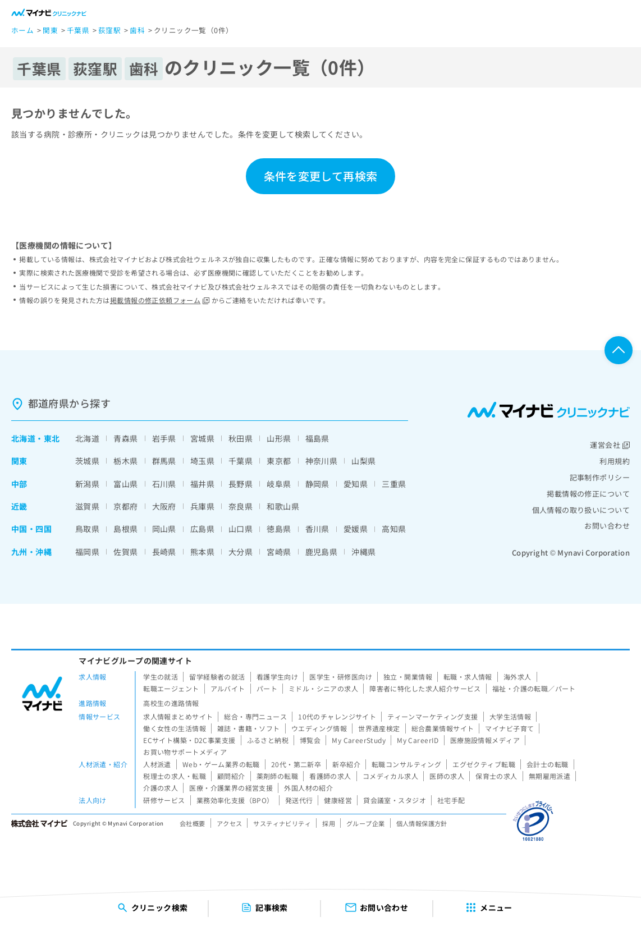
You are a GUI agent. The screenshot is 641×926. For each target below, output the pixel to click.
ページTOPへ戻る (619, 350)
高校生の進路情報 (171, 703)
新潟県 (87, 483)
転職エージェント (171, 688)
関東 (19, 460)
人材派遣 (157, 764)
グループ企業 (365, 823)
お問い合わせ (607, 525)
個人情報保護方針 (421, 823)
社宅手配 (451, 800)
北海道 (23, 438)
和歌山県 (283, 506)
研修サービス (164, 800)
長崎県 (164, 551)
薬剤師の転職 (278, 776)
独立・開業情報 (407, 676)
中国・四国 (31, 528)
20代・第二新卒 (296, 764)
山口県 (240, 528)
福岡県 (87, 551)
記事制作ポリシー (600, 477)
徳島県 (279, 528)
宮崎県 (279, 551)
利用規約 (614, 461)
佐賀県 (125, 551)
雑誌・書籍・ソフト (248, 728)
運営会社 (610, 444)
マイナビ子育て (509, 728)
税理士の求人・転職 (174, 776)
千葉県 (240, 460)
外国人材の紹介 (308, 787)
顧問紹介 (231, 776)
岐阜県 (279, 483)
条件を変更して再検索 (320, 176)
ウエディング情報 (319, 728)
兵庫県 (202, 506)
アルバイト (227, 688)
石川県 (164, 483)
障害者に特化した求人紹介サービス (425, 688)
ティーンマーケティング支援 (432, 716)
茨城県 (87, 460)
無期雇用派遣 (550, 776)
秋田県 (240, 438)
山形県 (279, 438)
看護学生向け (278, 676)
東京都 (279, 460)
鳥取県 (87, 528)
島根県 (125, 528)
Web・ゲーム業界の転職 (221, 764)
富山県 (125, 483)
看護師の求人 (330, 776)
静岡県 (317, 483)
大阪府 (164, 506)
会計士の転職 (547, 764)
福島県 (317, 438)
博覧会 (310, 740)
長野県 (240, 483)
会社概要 (192, 823)
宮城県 (202, 438)
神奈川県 (321, 460)
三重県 (394, 483)
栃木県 (125, 460)
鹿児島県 (321, 551)
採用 (328, 823)
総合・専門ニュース (255, 716)
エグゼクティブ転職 (483, 764)
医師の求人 (446, 776)
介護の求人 (160, 787)
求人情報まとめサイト (178, 716)
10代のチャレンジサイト (337, 716)
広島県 (202, 528)
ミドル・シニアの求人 (323, 688)
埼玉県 (202, 460)
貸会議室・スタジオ (394, 800)
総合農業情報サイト (442, 728)
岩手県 (164, 438)
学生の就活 (160, 676)
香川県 (317, 528)
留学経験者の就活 (217, 676)
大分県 (240, 551)
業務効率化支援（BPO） (235, 800)
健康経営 (338, 800)
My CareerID (418, 740)
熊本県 (202, 551)
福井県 (202, 483)
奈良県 (240, 506)
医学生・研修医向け (340, 676)
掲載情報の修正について (588, 493)
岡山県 (164, 528)
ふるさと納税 (268, 740)
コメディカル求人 (390, 776)
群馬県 (164, 460)
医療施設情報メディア (485, 740)
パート (267, 688)
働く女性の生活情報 (174, 728)
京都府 (125, 506)
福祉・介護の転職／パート (534, 688)
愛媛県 (356, 528)
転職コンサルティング (406, 764)
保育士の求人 (496, 776)
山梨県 (363, 460)
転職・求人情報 (467, 676)
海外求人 (517, 676)
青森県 (125, 438)
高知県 (394, 528)
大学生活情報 (510, 716)
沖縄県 (363, 551)
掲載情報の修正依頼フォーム (159, 300)
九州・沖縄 (31, 551)
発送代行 (299, 800)
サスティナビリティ (282, 823)
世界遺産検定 (379, 728)
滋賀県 (87, 506)
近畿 (19, 506)
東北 (52, 438)
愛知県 (356, 483)
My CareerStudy (359, 740)
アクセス (229, 823)
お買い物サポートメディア (185, 752)
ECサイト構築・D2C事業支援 (189, 740)
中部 (19, 483)
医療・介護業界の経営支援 (231, 787)
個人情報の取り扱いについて (581, 510)
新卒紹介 (346, 764)
